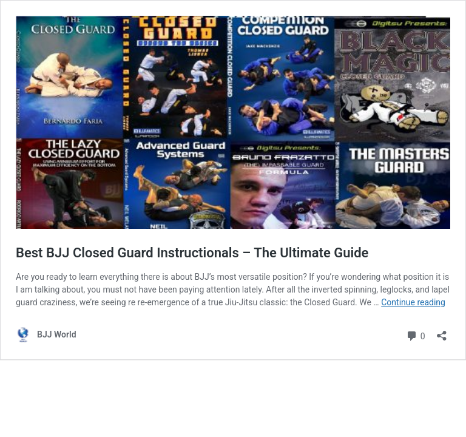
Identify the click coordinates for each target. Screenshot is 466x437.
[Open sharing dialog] (441, 331)
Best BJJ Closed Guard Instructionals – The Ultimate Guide (192, 252)
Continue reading (413, 302)
